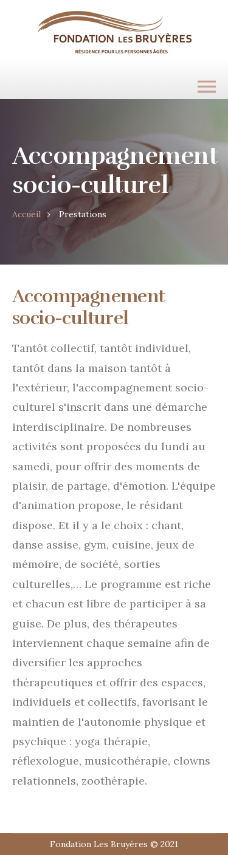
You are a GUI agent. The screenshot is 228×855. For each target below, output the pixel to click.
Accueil (26, 214)
